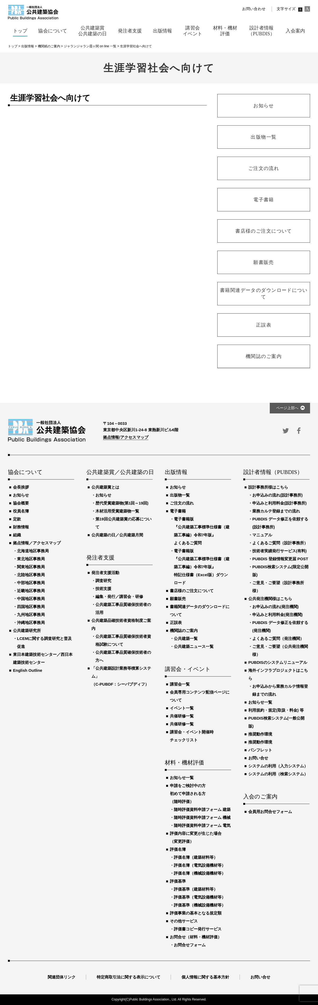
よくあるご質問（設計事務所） (280, 543)
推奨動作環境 (260, 734)
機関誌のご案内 (184, 630)
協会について (25, 472)
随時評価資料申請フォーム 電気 (202, 825)
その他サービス (184, 921)
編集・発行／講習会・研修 (119, 596)
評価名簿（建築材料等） (196, 857)
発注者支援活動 (105, 572)
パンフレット (260, 750)
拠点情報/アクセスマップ (125, 437)
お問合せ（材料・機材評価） (196, 937)
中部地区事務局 (31, 582)
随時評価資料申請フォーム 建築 (202, 809)
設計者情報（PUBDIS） (273, 472)
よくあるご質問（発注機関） (278, 638)
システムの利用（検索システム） (278, 774)
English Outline (27, 670)
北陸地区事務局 (31, 574)
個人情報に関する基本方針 (205, 977)
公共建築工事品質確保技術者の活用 (123, 608)
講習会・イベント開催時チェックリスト (192, 736)
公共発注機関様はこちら (270, 598)
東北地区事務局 (31, 559)
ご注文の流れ (182, 503)
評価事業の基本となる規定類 (196, 913)
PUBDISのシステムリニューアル (277, 662)
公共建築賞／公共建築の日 (119, 472)
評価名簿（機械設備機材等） (200, 873)
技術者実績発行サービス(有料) (279, 551)
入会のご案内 (260, 797)
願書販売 (178, 598)
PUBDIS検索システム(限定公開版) (280, 570)
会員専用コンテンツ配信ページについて (199, 696)
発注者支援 (100, 558)
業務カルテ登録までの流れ (276, 511)
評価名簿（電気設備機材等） (200, 865)
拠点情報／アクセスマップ (37, 543)
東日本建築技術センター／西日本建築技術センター (43, 658)
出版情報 (176, 472)
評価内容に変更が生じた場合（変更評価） (196, 837)
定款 (17, 519)
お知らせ (21, 495)
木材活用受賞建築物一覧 (117, 511)
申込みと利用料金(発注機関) (277, 614)
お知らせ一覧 (182, 777)
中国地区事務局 (31, 598)
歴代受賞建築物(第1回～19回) (121, 503)
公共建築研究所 (27, 630)
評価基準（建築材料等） (196, 889)
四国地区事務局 (31, 606)
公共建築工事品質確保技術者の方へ (123, 656)
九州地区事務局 (31, 614)
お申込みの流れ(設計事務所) (277, 495)
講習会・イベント (188, 669)
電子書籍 (178, 511)
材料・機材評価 (184, 763)
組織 (17, 535)
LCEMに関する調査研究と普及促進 (44, 642)
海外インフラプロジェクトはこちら (278, 674)
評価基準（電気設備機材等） (200, 897)
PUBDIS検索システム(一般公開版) (276, 722)
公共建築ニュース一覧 (194, 646)
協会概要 (21, 503)
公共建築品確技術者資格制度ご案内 (121, 624)
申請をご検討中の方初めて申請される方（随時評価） (188, 793)
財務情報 (21, 527)
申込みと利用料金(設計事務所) (279, 503)
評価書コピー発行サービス (198, 929)
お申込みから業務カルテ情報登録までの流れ (280, 690)
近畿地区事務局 (31, 590)
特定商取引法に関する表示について (128, 977)
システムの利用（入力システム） (278, 766)
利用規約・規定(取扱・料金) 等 (276, 710)
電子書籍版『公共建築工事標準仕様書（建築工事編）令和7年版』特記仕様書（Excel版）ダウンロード (201, 567)
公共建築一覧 (186, 638)
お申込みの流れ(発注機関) (275, 606)
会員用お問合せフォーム (270, 811)
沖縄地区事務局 (31, 622)
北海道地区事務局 (33, 551)
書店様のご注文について (192, 590)
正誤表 (176, 622)
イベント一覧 (182, 708)
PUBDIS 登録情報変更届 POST (280, 559)
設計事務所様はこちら (268, 487)
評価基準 (178, 881)
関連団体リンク (62, 977)
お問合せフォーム (190, 945)
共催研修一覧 (182, 716)
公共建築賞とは (105, 487)
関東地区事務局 (31, 566)
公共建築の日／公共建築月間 (117, 535)
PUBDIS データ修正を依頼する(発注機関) (280, 626)
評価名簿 (178, 849)
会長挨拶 (21, 487)
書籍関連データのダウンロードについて (199, 610)
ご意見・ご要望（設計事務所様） (278, 586)
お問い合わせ (254, 9)
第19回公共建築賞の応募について (123, 523)
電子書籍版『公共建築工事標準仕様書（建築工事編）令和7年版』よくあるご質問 (201, 531)
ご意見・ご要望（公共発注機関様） (280, 650)
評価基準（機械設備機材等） (200, 905)
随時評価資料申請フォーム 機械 (202, 817)
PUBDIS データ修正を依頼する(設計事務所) (280, 523)
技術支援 (103, 588)
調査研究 (103, 580)
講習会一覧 (180, 684)
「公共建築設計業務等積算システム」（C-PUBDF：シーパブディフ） (121, 676)
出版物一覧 (180, 495)
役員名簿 (21, 511)
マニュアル (262, 535)
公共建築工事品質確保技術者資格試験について (123, 640)
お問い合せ (258, 758)
